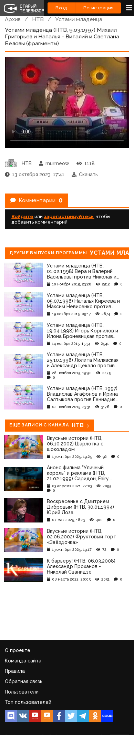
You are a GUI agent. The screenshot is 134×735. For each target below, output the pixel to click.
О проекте (17, 650)
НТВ (38, 19)
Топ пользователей (28, 702)
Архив (13, 19)
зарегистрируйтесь (69, 216)
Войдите (22, 216)
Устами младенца (78, 19)
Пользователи (22, 692)
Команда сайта (23, 660)
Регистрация (98, 7)
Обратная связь (23, 681)
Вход (61, 7)
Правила (15, 671)
